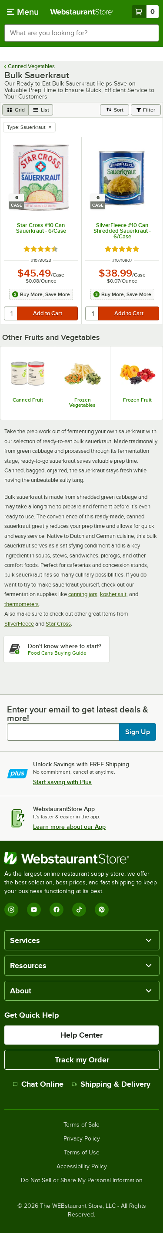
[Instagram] (11, 910)
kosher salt (113, 594)
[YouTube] (34, 910)
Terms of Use (82, 1153)
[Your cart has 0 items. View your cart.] (145, 11)
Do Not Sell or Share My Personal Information (82, 1180)
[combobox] (81, 33)
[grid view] (15, 109)
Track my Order (82, 1059)
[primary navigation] (22, 11)
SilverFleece (19, 623)
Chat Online (38, 1084)
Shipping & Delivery (111, 1084)
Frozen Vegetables (82, 402)
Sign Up (137, 732)
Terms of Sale (81, 1125)
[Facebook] (56, 910)
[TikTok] (79, 910)
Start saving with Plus (62, 781)
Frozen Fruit (137, 399)
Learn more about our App (69, 826)
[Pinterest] (102, 910)
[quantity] (11, 313)
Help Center (81, 1035)
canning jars (82, 594)
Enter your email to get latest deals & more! (77, 713)
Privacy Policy (81, 1139)
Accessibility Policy (82, 1167)
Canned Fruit (28, 399)
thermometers (21, 604)
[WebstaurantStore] (81, 858)
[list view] (41, 109)
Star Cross (58, 623)
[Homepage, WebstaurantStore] (81, 11)
